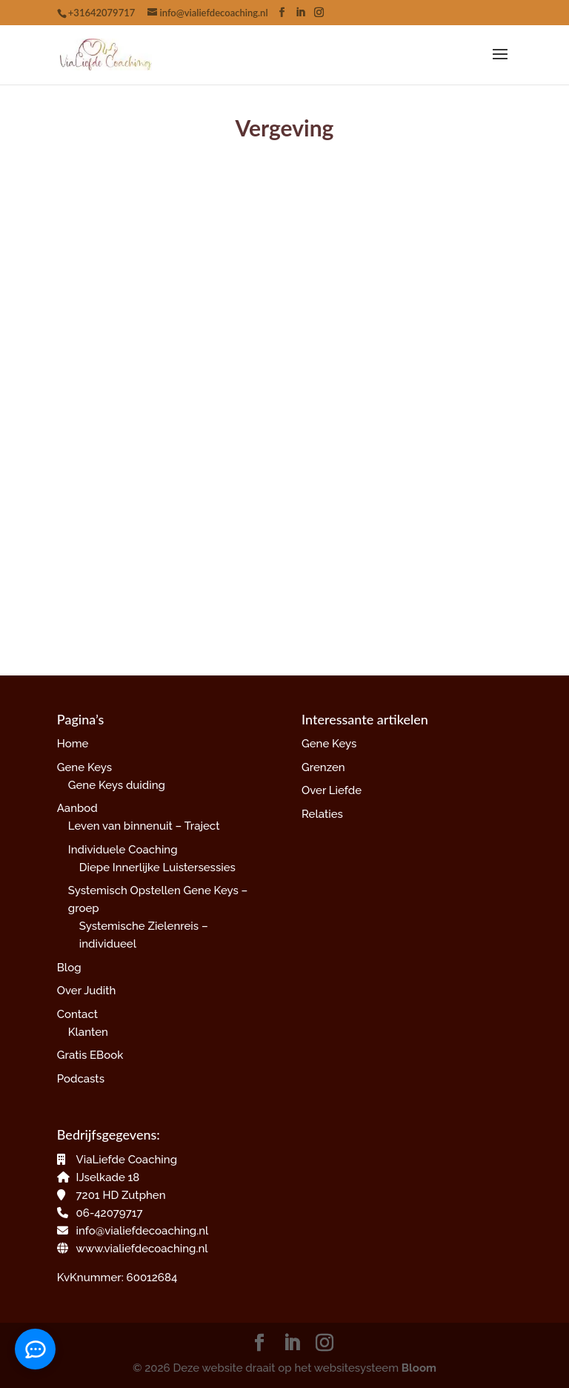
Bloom (419, 1368)
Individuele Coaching (123, 849)
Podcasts (80, 1078)
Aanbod (77, 808)
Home (73, 743)
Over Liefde (332, 790)
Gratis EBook (90, 1055)
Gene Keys (84, 767)
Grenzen (323, 767)
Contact (77, 1014)
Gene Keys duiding (116, 785)
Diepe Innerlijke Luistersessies (157, 867)
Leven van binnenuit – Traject (144, 826)
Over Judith (86, 990)
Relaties (322, 814)
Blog (69, 967)
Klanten (88, 1032)
